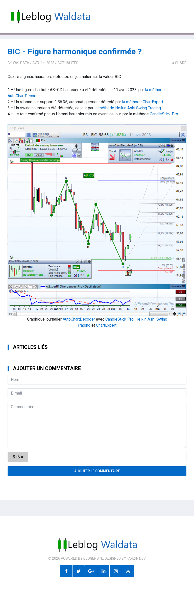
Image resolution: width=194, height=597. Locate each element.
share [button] (179, 63)
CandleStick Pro (164, 114)
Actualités (67, 63)
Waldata (21, 63)
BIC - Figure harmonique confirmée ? (75, 51)
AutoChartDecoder (79, 319)
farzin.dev (136, 558)
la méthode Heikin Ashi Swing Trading (127, 108)
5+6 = (18, 457)
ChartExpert (106, 325)
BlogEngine (93, 558)
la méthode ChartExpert (142, 101)
